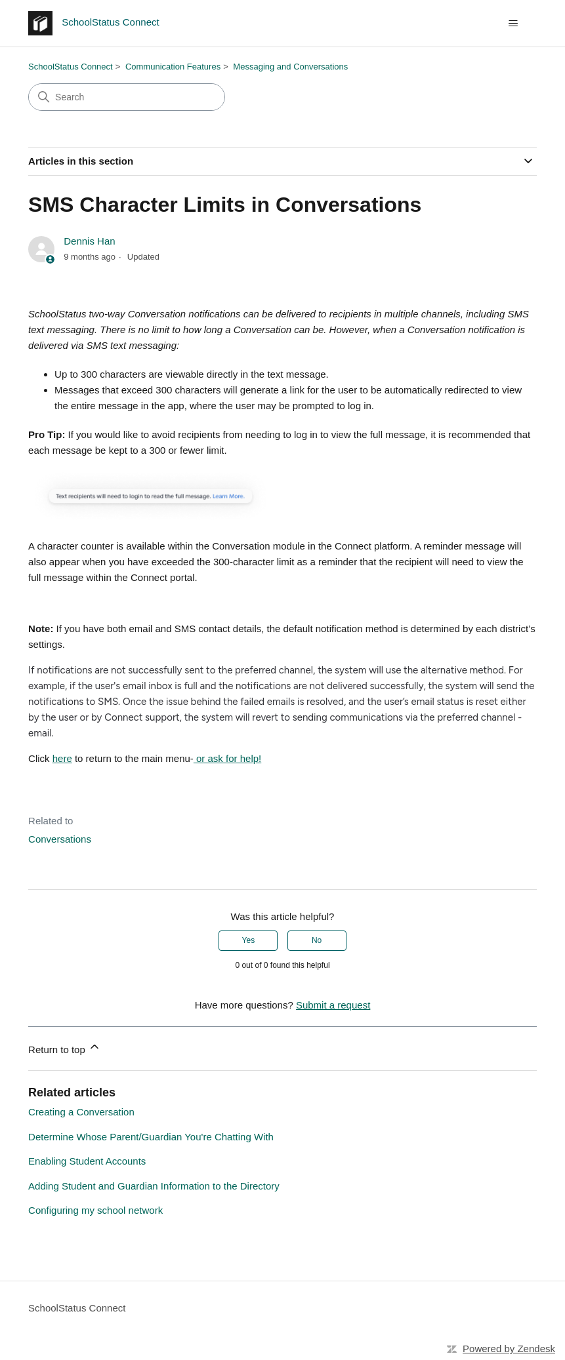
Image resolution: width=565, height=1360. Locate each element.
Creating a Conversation (81, 1111)
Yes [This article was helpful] (248, 940)
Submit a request (333, 1004)
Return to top (64, 1047)
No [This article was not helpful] (317, 940)
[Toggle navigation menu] (513, 23)
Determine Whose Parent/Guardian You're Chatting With (151, 1136)
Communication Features (172, 66)
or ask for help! (227, 758)
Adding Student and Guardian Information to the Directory (154, 1185)
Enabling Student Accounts (87, 1161)
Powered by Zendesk (509, 1348)
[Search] (126, 97)
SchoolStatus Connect (70, 66)
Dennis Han (89, 241)
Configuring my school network (95, 1210)
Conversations (59, 839)
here (62, 758)
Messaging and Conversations (290, 66)
